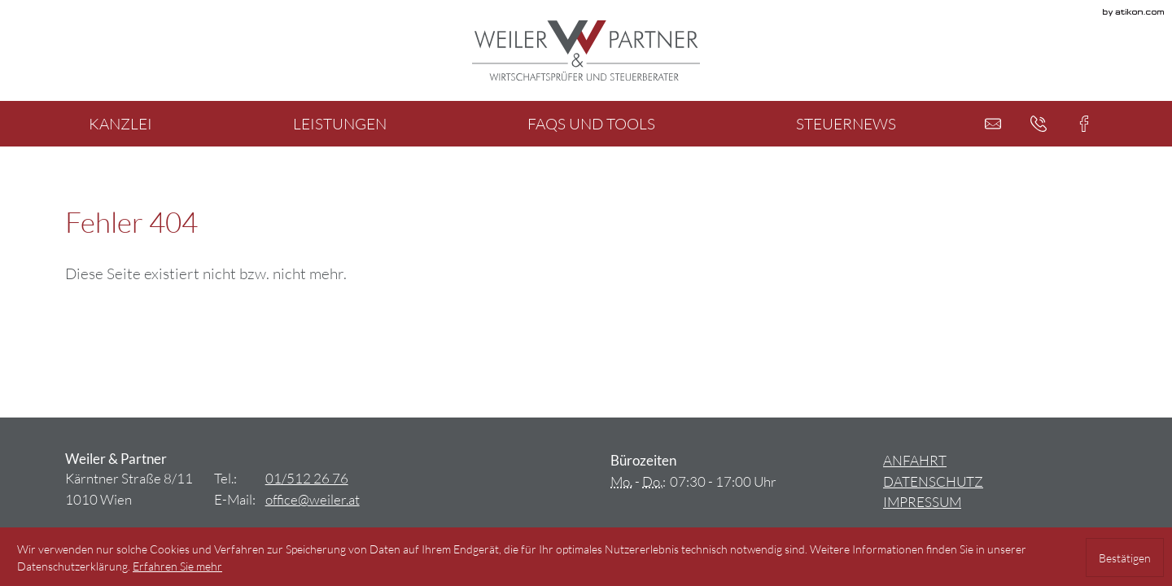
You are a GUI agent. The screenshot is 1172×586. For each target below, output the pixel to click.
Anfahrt (915, 460)
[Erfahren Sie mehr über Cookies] (177, 566)
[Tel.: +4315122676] (306, 478)
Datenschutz (933, 481)
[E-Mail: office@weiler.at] (993, 123)
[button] (1038, 123)
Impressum (922, 501)
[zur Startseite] (586, 50)
